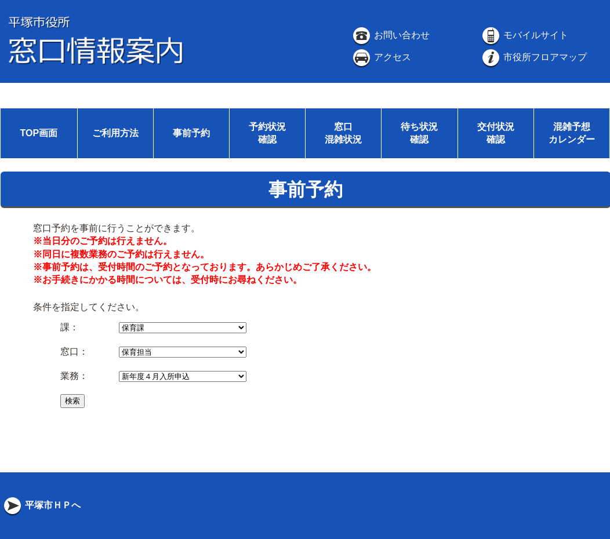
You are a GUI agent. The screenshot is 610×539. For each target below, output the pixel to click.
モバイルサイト (524, 35)
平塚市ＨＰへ (41, 505)
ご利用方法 (115, 133)
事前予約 (191, 133)
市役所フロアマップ (533, 57)
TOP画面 (38, 133)
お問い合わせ (390, 35)
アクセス (381, 57)
